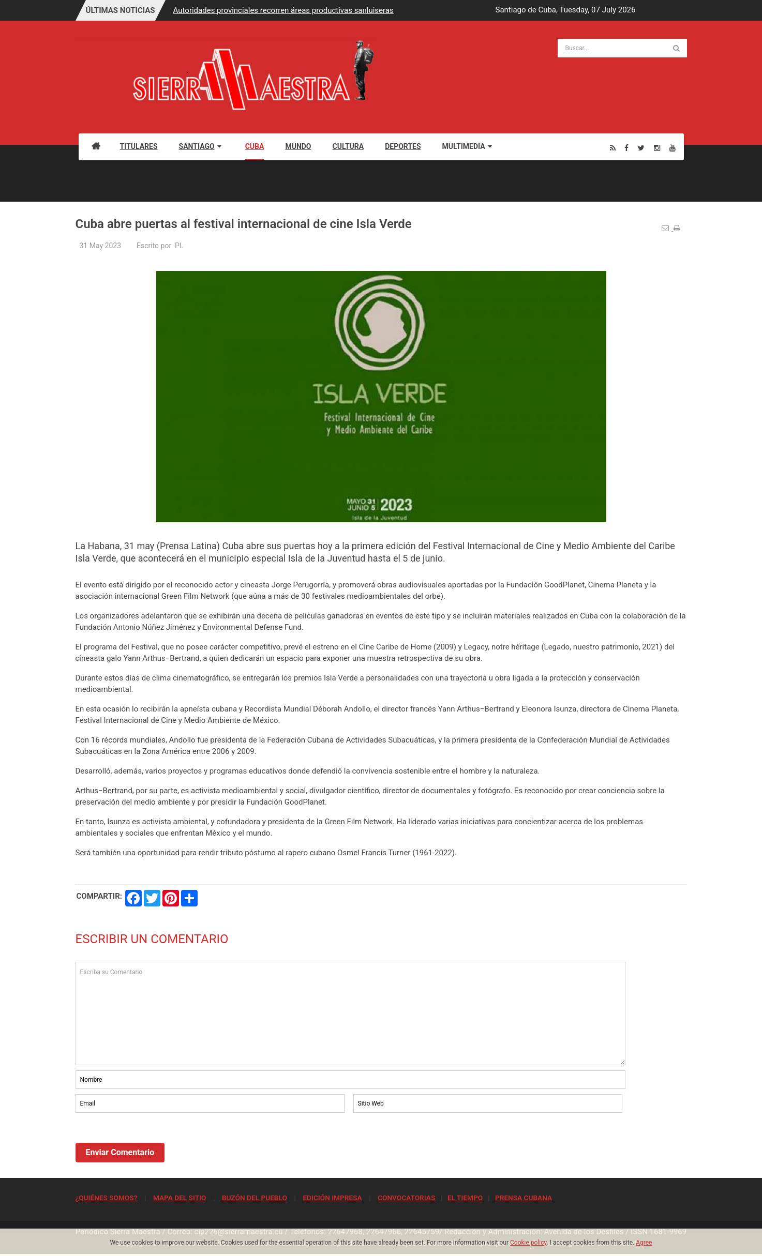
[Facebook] (626, 148)
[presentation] (154, 1143)
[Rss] (613, 148)
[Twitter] (641, 148)
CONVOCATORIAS (406, 1197)
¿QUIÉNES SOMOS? (107, 1197)
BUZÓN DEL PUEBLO (254, 1197)
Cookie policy (528, 1242)
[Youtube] (672, 148)
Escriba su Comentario (351, 1013)
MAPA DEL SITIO (179, 1197)
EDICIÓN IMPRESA (332, 1197)
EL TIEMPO (465, 1197)
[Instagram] (657, 148)
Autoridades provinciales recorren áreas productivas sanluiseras (283, 10)
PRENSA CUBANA (523, 1197)
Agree (644, 1242)
